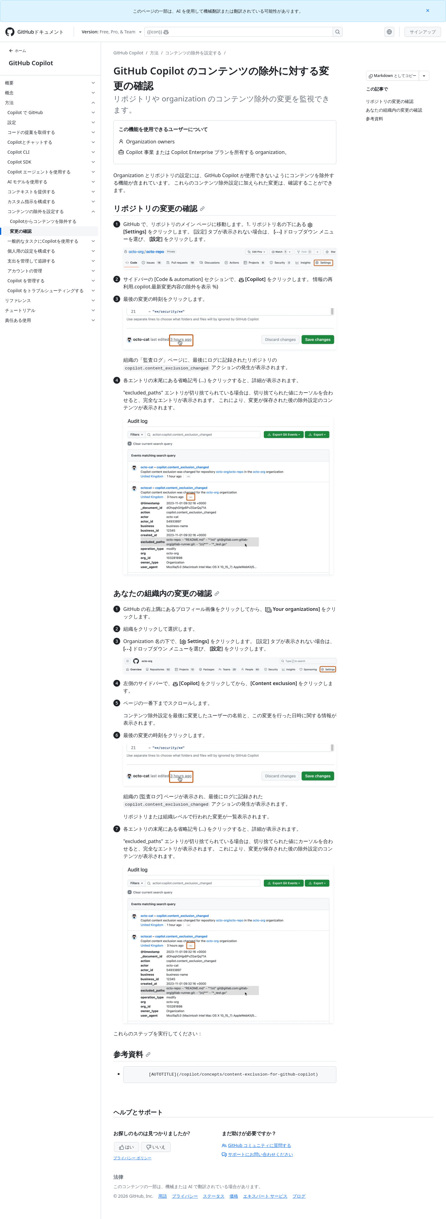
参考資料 (132, 1054)
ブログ (298, 1196)
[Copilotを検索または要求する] (243, 32)
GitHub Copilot (31, 63)
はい (126, 1147)
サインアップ (423, 32)
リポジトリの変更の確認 (159, 208)
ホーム (17, 50)
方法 (154, 53)
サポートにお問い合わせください (257, 1154)
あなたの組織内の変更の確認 (166, 593)
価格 (234, 1196)
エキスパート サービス (265, 1196)
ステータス (214, 1196)
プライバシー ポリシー (132, 1158)
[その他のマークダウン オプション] (424, 76)
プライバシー (185, 1196)
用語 (162, 1196)
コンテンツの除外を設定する (193, 53)
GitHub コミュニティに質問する (256, 1145)
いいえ (155, 1147)
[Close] (428, 10)
